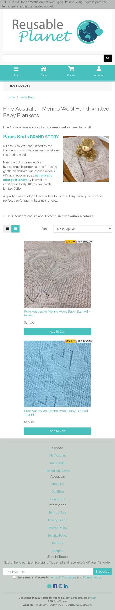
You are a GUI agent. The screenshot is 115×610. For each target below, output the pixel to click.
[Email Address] (48, 571)
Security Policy (57, 535)
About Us (57, 484)
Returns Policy (57, 528)
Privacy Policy (57, 520)
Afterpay (57, 551)
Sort (44, 228)
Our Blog (57, 491)
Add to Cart (57, 331)
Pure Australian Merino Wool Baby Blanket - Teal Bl (57, 413)
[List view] (15, 229)
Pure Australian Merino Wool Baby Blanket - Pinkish (57, 313)
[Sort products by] (83, 229)
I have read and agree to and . (57, 577)
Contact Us (57, 499)
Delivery (57, 543)
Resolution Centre (57, 470)
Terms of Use (57, 512)
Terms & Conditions (63, 577)
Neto (93, 597)
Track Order (58, 463)
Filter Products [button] (18, 86)
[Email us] (49, 586)
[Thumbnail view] (7, 229)
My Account (57, 455)
